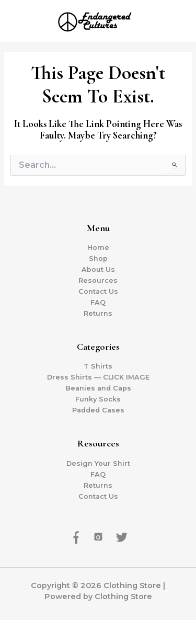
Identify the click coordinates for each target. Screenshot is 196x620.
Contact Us (98, 291)
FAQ (98, 302)
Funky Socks (98, 399)
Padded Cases (98, 410)
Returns (98, 313)
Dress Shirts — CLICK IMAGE (98, 377)
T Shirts (98, 366)
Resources (98, 280)
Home (98, 247)
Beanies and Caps (98, 388)
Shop (98, 258)
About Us (98, 269)
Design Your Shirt (98, 463)
